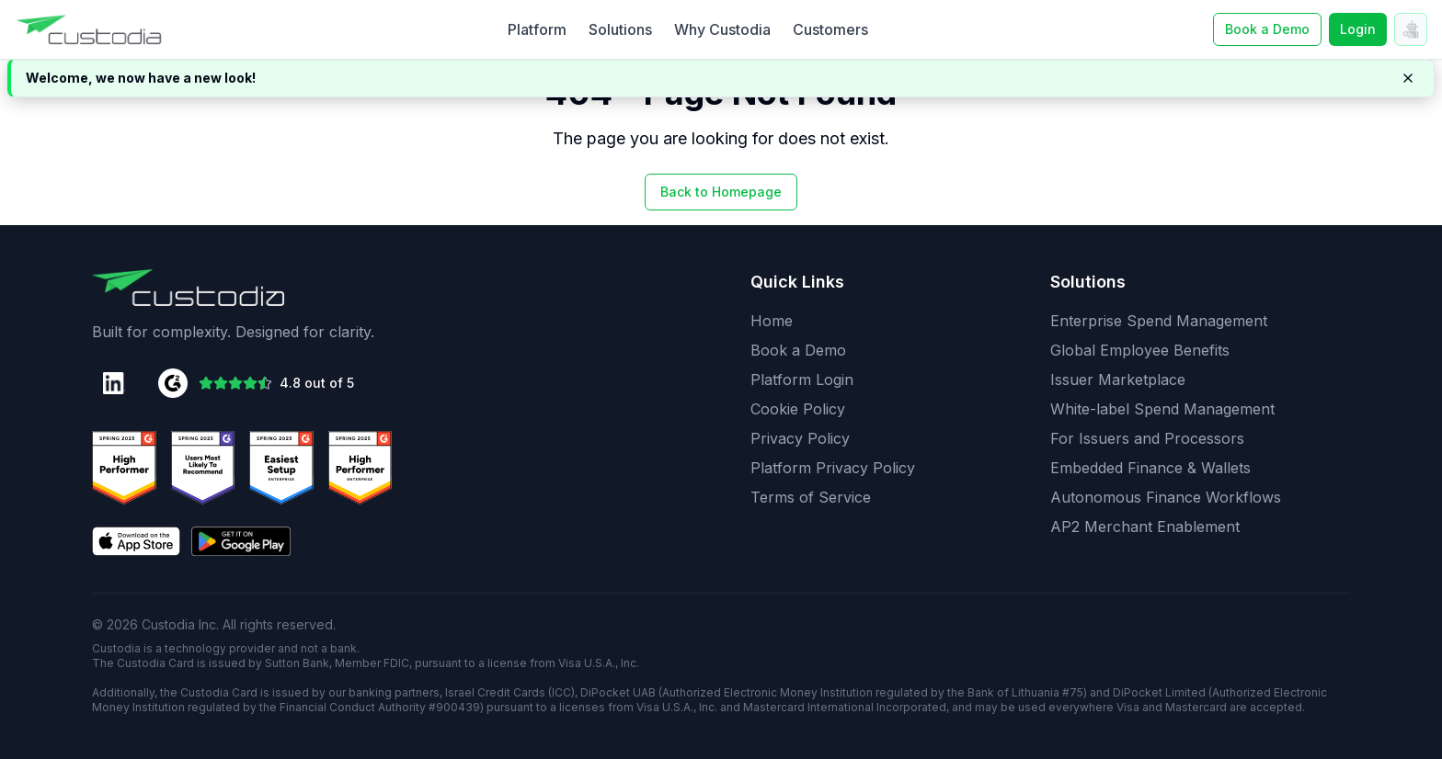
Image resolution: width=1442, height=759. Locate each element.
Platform (537, 29)
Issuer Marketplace (1117, 379)
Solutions (620, 29)
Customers (830, 29)
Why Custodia (722, 29)
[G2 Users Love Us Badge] (360, 467)
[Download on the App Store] (136, 541)
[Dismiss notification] (1408, 78)
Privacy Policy (800, 438)
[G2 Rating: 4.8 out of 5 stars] (256, 383)
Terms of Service (810, 497)
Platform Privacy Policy (832, 468)
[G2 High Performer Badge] (203, 467)
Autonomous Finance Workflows (1165, 497)
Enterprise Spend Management (1158, 321)
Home (771, 321)
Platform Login (801, 379)
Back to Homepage (721, 191)
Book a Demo (798, 350)
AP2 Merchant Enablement (1145, 526)
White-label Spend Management (1162, 409)
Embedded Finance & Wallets (1150, 468)
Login (1358, 29)
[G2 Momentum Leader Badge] (281, 467)
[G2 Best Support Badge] (124, 467)
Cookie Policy (797, 409)
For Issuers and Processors (1147, 438)
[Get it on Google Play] (241, 541)
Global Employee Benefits (1140, 350)
